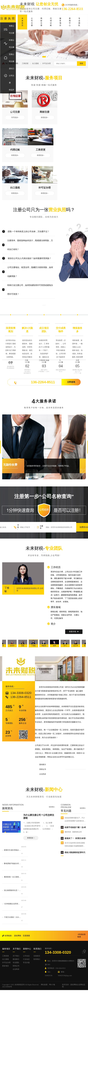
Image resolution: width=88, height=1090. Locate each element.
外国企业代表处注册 (8, 118)
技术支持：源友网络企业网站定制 (73, 986)
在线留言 (37, 956)
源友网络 (17, 936)
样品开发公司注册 (8, 97)
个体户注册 (8, 150)
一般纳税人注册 (8, 168)
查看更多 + (31, 838)
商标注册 (41, 21)
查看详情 (74, 632)
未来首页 (22, 21)
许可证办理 (46, 63)
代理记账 (51, 21)
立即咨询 (71, 382)
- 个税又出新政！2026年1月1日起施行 (11, 917)
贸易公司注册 (8, 57)
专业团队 (79, 21)
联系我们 (37, 959)
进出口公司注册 (8, 76)
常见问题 (26, 962)
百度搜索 (26, 936)
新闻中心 (70, 21)
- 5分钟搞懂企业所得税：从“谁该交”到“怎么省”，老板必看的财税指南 (11, 904)
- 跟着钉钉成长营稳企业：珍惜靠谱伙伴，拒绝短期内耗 (11, 850)
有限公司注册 (8, 29)
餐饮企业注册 (8, 135)
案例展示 (42, 764)
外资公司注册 (8, 43)
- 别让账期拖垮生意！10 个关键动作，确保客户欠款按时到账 (11, 890)
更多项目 (5, 966)
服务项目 (60, 21)
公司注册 (32, 21)
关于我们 (16, 956)
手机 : (18, 527)
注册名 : (41, 527)
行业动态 (26, 959)
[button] (44, 56)
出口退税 (35, 63)
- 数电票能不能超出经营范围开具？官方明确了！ (11, 863)
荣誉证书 (42, 769)
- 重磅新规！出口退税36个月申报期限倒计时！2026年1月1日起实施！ (11, 877)
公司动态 (26, 956)
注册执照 (8, 18)
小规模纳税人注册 (8, 189)
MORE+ (52, 807)
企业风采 (42, 774)
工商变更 (25, 63)
